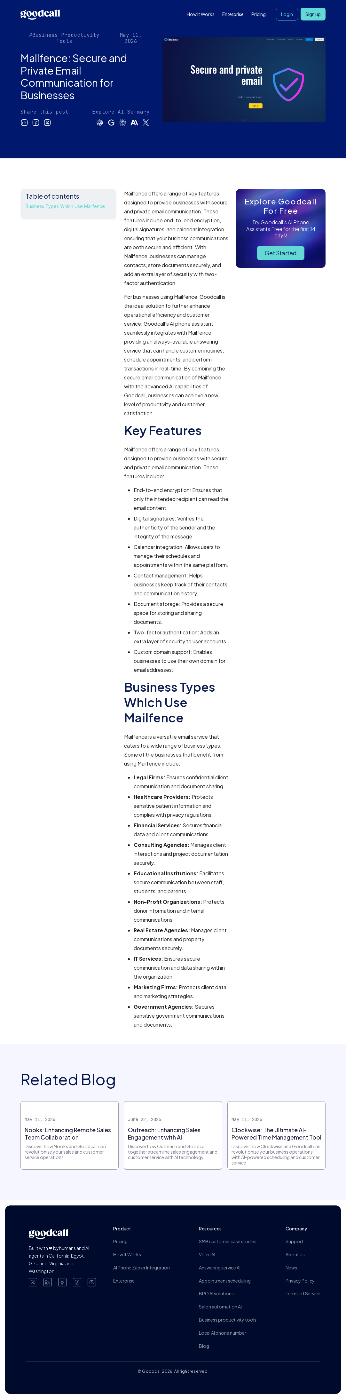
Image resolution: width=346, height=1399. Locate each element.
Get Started (281, 253)
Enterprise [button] (233, 14)
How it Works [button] (201, 14)
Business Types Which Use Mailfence (65, 206)
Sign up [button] (313, 14)
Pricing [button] (258, 14)
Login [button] (287, 14)
